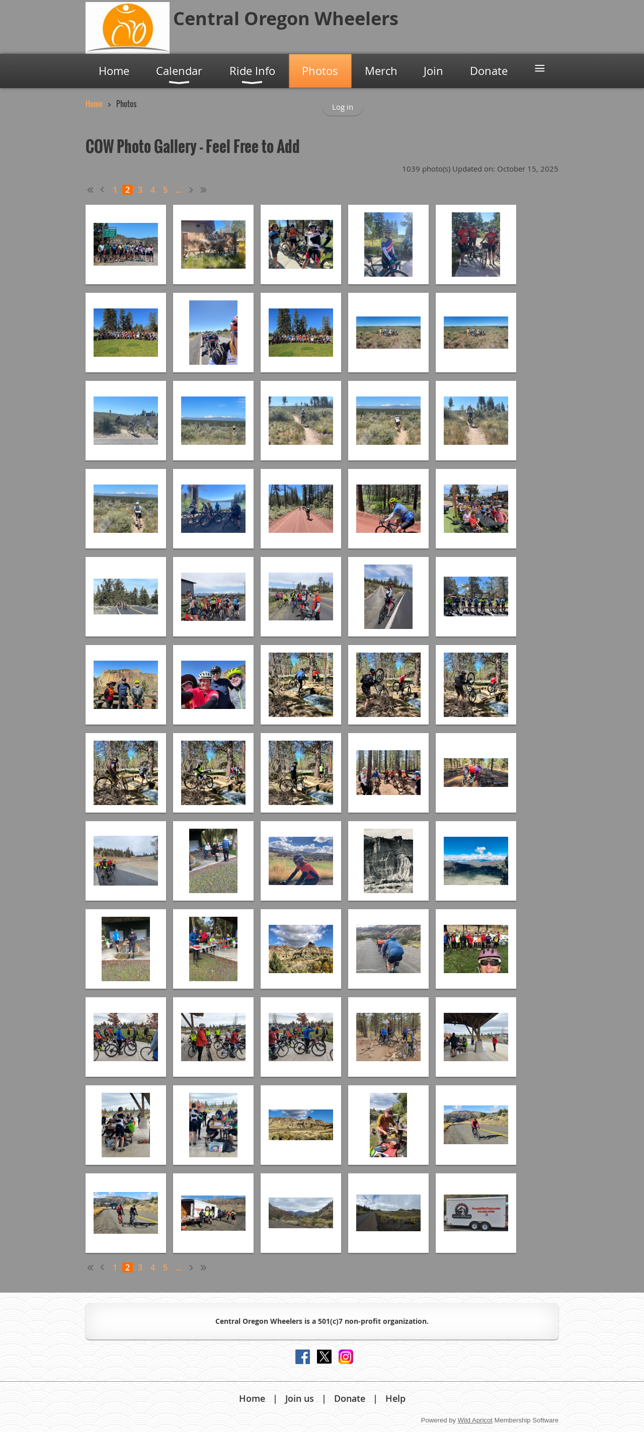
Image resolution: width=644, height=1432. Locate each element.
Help (395, 1398)
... (179, 190)
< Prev (103, 190)
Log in (342, 107)
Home (94, 103)
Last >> (204, 190)
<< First (91, 190)
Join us (299, 1398)
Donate (349, 1398)
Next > (192, 190)
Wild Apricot (475, 1420)
